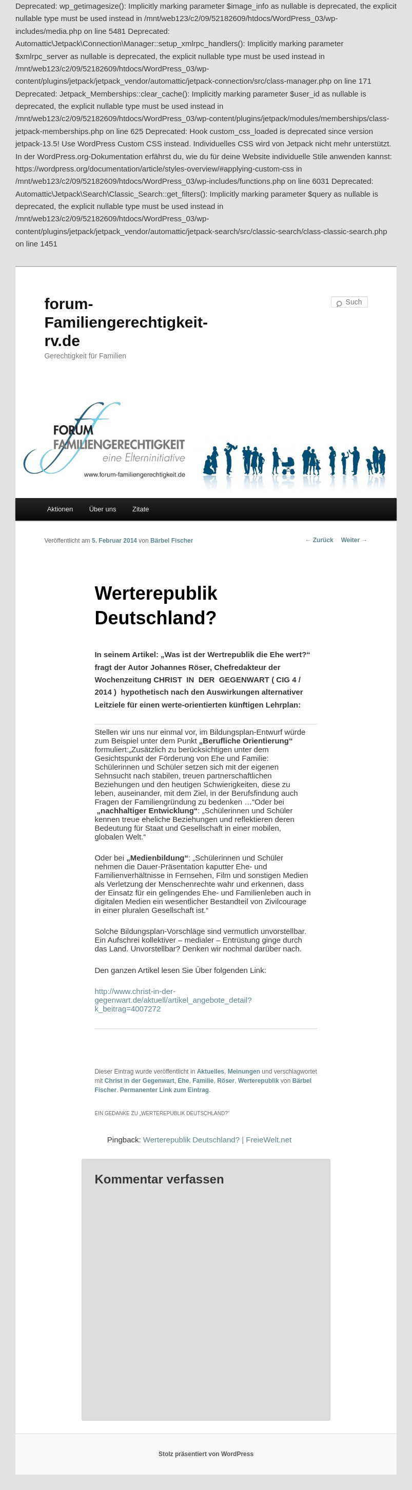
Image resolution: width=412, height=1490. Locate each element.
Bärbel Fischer (171, 540)
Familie (202, 1080)
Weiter (354, 540)
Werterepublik (258, 1080)
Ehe (183, 1080)
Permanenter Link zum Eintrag (164, 1090)
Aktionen (60, 509)
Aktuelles (210, 1071)
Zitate (140, 509)
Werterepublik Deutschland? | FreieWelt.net (217, 1139)
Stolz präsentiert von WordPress (206, 1454)
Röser (225, 1080)
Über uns (102, 509)
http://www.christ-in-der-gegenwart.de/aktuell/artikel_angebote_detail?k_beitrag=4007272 (172, 1000)
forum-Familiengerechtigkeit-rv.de (125, 322)
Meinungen (244, 1071)
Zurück (319, 540)
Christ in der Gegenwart (139, 1080)
